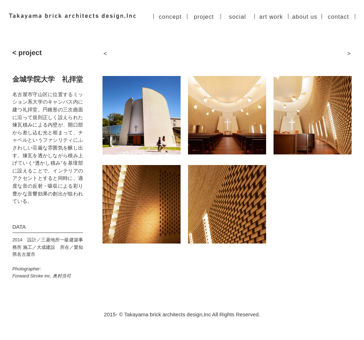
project (204, 17)
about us (304, 17)
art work (271, 17)
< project (27, 53)
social (237, 17)
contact (338, 17)
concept (170, 17)
